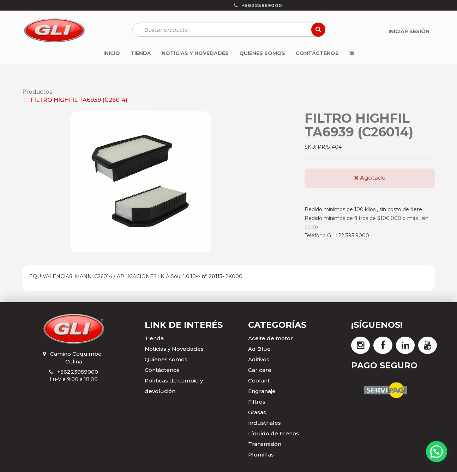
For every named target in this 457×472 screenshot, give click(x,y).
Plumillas (261, 454)
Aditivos (258, 359)
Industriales (264, 422)
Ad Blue (259, 348)
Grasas (257, 412)
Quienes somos (166, 359)
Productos (37, 91)
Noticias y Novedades (174, 348)
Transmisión (264, 444)
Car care (259, 370)
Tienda (154, 338)
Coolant (259, 380)
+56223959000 (77, 371)
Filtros (256, 401)
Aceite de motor (270, 338)
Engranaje (262, 391)
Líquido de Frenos (273, 433)
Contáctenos (162, 370)
